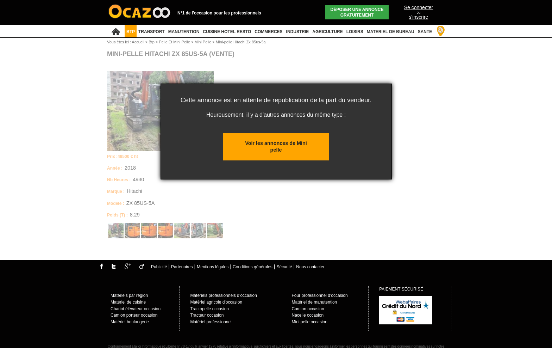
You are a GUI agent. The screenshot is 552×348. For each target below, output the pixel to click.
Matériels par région (129, 295)
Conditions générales (252, 266)
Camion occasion (308, 308)
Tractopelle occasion (209, 308)
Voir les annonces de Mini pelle (276, 146)
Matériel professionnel (210, 321)
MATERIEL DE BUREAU (390, 31)
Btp (152, 42)
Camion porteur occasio (133, 315)
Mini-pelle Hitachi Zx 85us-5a (241, 42)
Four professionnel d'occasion (320, 295)
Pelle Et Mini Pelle (175, 42)
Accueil (138, 42)
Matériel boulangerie (130, 321)
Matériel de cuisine (128, 302)
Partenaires (182, 266)
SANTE (425, 31)
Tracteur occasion (207, 315)
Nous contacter (310, 266)
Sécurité (284, 266)
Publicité (159, 266)
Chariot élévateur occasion (136, 308)
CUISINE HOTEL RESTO (227, 31)
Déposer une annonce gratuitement (357, 12)
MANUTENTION (184, 31)
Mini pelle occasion (309, 321)
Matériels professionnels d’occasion (223, 295)
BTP (130, 31)
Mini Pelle (204, 42)
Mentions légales (212, 266)
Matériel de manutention (314, 302)
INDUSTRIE (297, 31)
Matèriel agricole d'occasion (216, 302)
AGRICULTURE (327, 31)
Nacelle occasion (308, 315)
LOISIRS (354, 31)
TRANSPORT (151, 31)
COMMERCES (268, 31)
